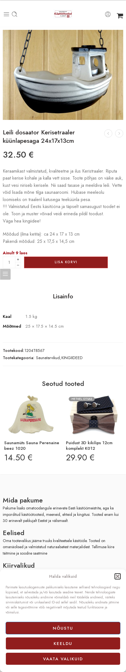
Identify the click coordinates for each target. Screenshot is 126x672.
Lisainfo (63, 296)
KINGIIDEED (72, 358)
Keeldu (63, 643)
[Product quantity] (9, 262)
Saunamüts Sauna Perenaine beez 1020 (31, 445)
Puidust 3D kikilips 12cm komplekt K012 (89, 445)
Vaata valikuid (63, 659)
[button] (117, 576)
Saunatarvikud (48, 358)
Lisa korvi (66, 262)
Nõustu (63, 628)
